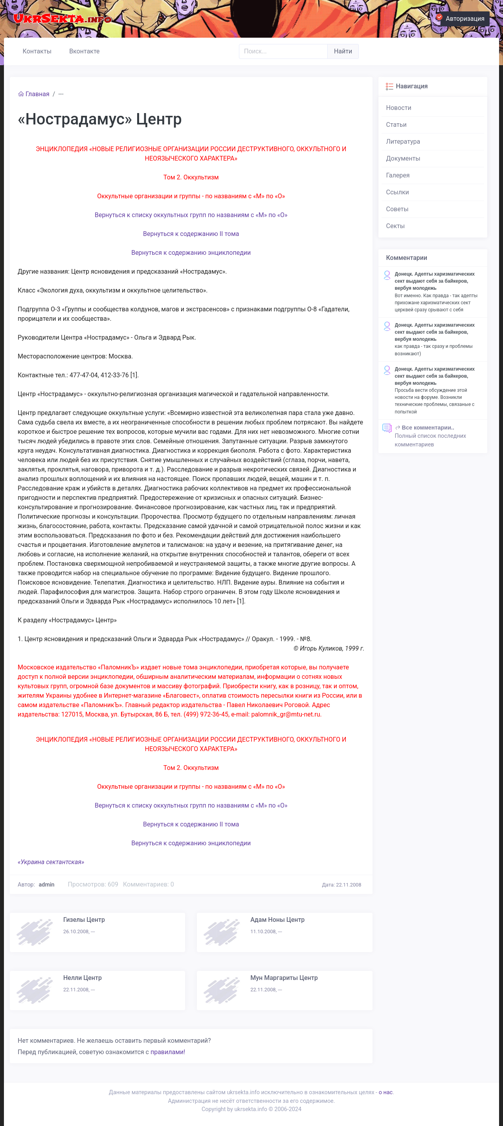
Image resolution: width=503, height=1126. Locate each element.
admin (47, 884)
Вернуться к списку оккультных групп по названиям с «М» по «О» (191, 215)
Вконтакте (81, 50)
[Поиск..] (283, 51)
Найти (343, 51)
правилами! (168, 1052)
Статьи (396, 124)
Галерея (398, 175)
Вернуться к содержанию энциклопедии (191, 252)
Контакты (33, 50)
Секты (395, 226)
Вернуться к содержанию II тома (191, 234)
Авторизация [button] (463, 17)
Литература (403, 141)
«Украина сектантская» (51, 862)
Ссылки (397, 192)
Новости (398, 108)
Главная (34, 94)
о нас (386, 1092)
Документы (403, 158)
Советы (397, 209)
